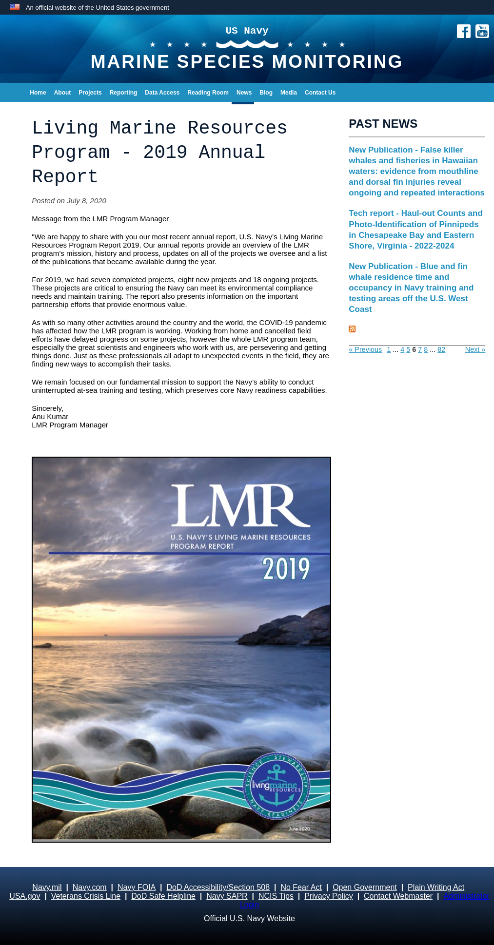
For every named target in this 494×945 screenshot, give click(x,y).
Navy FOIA (137, 887)
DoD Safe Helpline (163, 896)
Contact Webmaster (398, 896)
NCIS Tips (276, 896)
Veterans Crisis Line (85, 896)
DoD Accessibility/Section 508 (218, 887)
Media (288, 92)
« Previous (365, 349)
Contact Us (320, 92)
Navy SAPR (226, 896)
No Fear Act (300, 887)
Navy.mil (46, 887)
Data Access (162, 92)
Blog (266, 92)
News (244, 92)
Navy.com (90, 887)
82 (441, 349)
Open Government (365, 887)
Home (38, 92)
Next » (475, 349)
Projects (90, 92)
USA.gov (24, 896)
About (62, 92)
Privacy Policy (328, 896)
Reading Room (208, 92)
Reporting (124, 92)
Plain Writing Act (436, 887)
